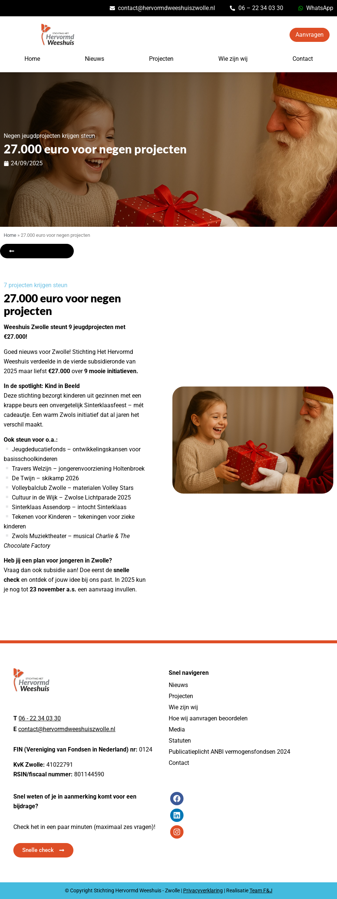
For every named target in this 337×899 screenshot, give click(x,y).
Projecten (161, 58)
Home (32, 58)
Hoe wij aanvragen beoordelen (208, 718)
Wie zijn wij (233, 58)
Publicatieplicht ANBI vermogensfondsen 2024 (229, 751)
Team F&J (261, 890)
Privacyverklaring (203, 890)
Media (177, 729)
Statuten (180, 740)
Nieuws (94, 58)
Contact (303, 58)
